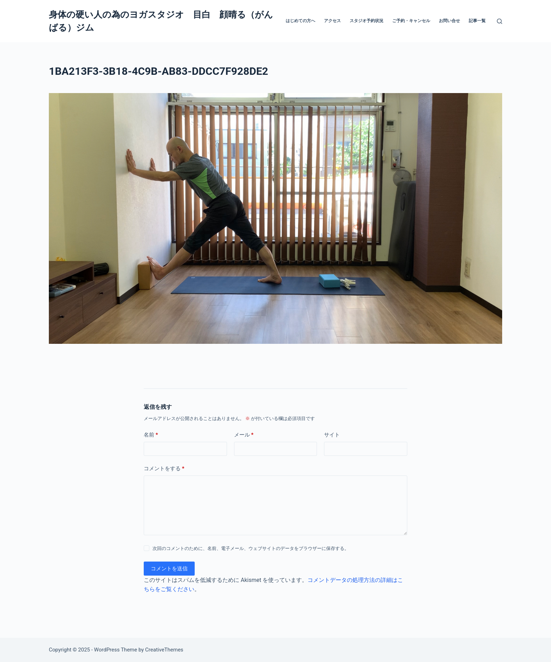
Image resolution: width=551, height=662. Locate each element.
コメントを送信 (169, 568)
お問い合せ (449, 20)
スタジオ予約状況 (366, 20)
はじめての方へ (300, 20)
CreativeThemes (164, 650)
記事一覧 (477, 20)
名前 (151, 435)
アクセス (332, 20)
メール (244, 435)
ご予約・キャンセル (411, 20)
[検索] (499, 21)
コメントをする (164, 468)
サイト (332, 435)
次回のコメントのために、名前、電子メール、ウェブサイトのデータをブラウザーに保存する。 (251, 548)
